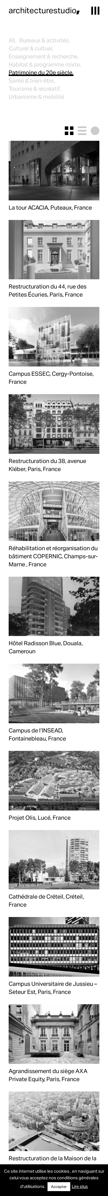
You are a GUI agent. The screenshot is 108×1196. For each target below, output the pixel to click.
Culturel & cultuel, (31, 48)
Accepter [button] (59, 1186)
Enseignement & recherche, (44, 56)
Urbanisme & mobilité (36, 96)
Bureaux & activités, (44, 40)
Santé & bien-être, (32, 80)
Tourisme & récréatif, (35, 88)
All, (12, 40)
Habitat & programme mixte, (45, 64)
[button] (95, 11)
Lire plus (80, 1186)
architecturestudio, (44, 10)
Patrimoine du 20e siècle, (41, 72)
